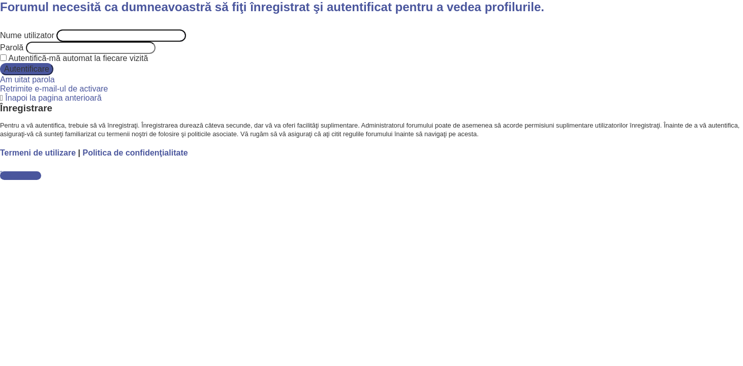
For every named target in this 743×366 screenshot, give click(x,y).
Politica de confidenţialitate (135, 152)
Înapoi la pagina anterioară (53, 98)
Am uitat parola (27, 79)
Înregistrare (20, 175)
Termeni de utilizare (38, 152)
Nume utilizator (27, 35)
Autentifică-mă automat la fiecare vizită (74, 58)
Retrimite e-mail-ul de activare (54, 88)
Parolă (11, 47)
